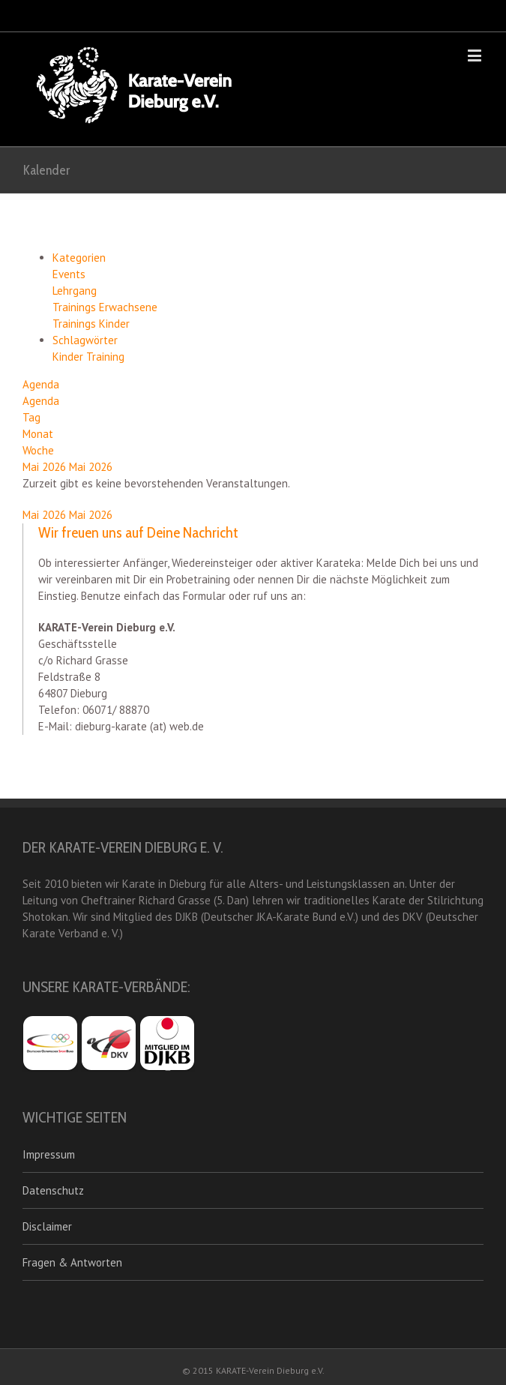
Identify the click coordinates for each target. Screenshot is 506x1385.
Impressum (48, 1154)
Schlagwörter (85, 340)
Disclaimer (47, 1226)
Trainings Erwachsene (104, 307)
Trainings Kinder (91, 323)
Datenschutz (53, 1190)
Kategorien (79, 257)
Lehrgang (74, 290)
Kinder (69, 356)
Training (105, 356)
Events (68, 274)
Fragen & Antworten (72, 1262)
